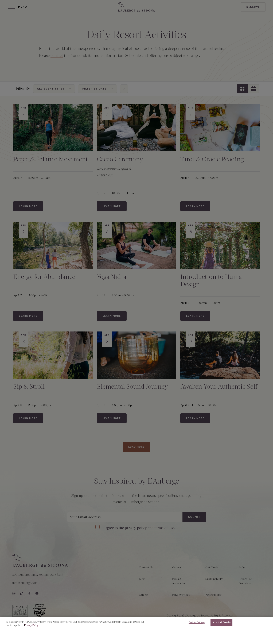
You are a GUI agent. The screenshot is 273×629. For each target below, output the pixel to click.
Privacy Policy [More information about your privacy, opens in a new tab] (31, 627)
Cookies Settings (197, 624)
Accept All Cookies (221, 624)
